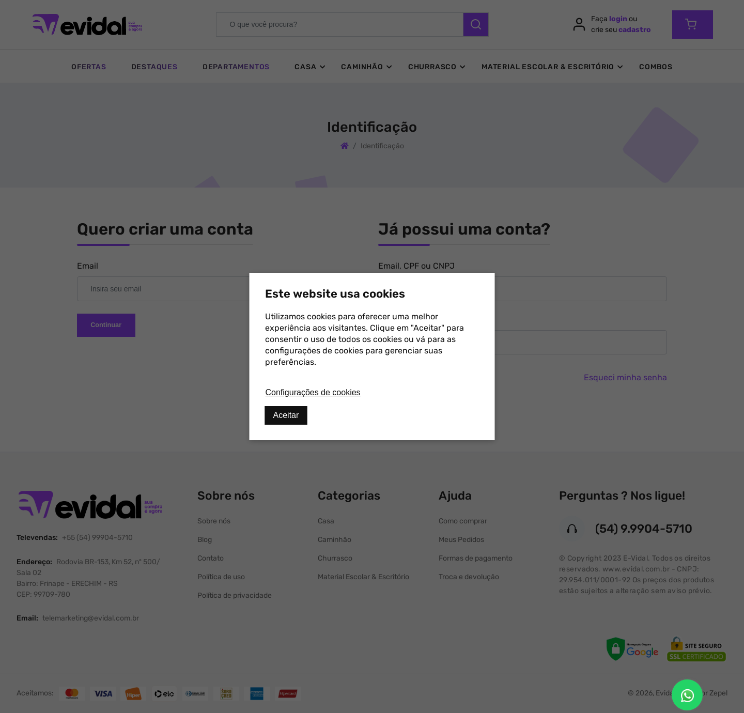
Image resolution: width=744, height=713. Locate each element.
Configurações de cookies (313, 392)
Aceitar (286, 415)
